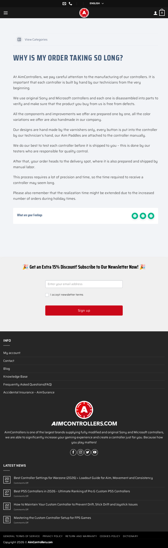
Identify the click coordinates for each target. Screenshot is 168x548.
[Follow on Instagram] (80, 452)
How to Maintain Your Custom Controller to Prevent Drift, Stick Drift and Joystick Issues (76, 504)
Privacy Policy (53, 536)
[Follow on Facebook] (73, 452)
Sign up (84, 310)
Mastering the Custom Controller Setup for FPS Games (52, 518)
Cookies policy (110, 536)
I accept (64, 295)
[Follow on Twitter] (87, 452)
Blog (6, 368)
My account (11, 352)
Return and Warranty (81, 536)
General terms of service (21, 536)
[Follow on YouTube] (94, 452)
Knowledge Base (15, 376)
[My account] (155, 13)
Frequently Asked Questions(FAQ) (27, 384)
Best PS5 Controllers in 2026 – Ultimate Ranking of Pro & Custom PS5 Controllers (72, 491)
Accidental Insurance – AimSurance (28, 392)
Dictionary (130, 536)
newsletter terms (72, 294)
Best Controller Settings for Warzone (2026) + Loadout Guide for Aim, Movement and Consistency (83, 478)
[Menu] (5, 13)
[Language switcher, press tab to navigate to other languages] (95, 3)
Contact (8, 360)
